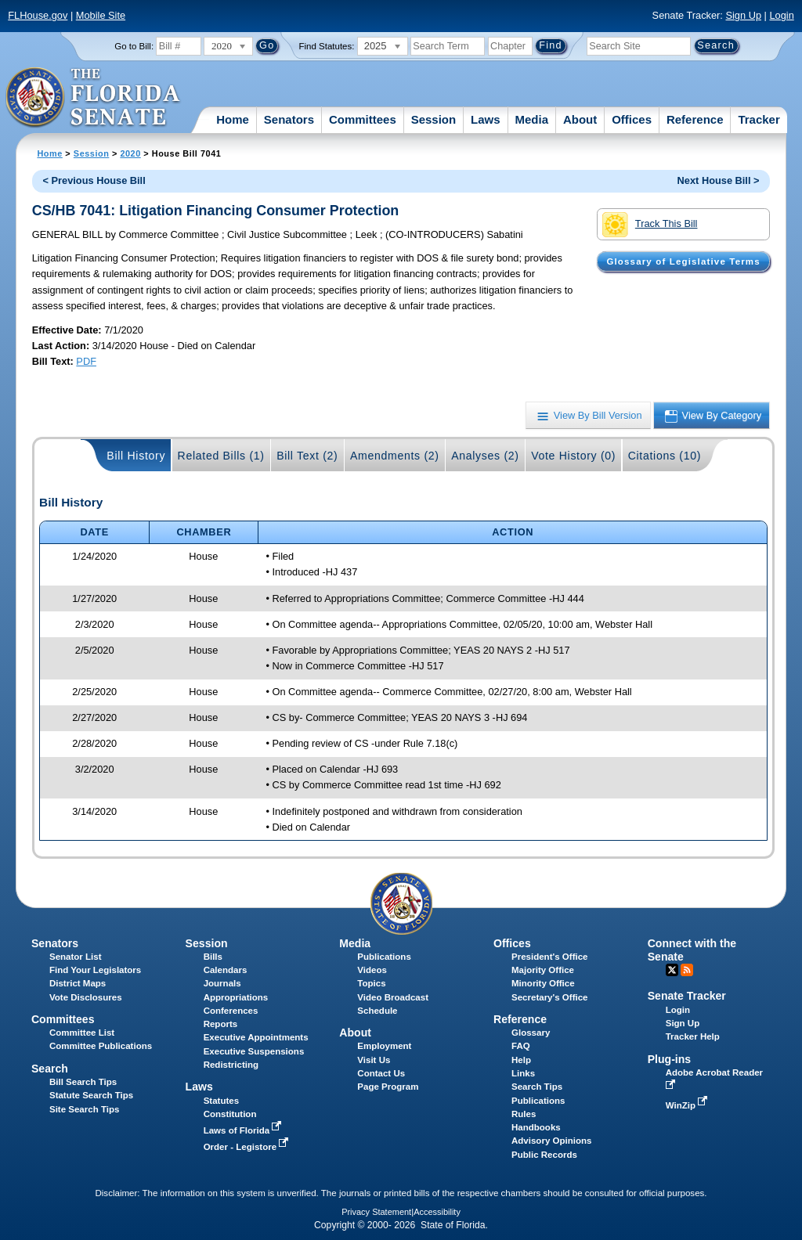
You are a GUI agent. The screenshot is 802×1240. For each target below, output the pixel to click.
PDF (86, 361)
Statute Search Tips (91, 1095)
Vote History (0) (573, 455)
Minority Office (543, 983)
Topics (371, 983)
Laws (485, 119)
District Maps (77, 983)
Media (532, 119)
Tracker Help (693, 1036)
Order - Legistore (248, 1147)
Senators (289, 119)
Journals (222, 983)
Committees (362, 119)
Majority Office (542, 970)
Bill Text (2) (307, 455)
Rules (523, 1114)
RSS (687, 970)
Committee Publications (100, 1046)
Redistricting (231, 1064)
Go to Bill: (134, 46)
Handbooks (536, 1127)
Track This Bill (649, 224)
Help (521, 1060)
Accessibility (437, 1212)
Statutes (221, 1100)
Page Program (387, 1086)
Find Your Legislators (95, 970)
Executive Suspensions (254, 1051)
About (580, 119)
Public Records (544, 1154)
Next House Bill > (718, 180)
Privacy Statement (376, 1212)
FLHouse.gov (37, 15)
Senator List (75, 956)
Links (523, 1073)
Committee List (81, 1032)
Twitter (672, 970)
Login (781, 15)
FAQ (520, 1046)
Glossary (530, 1032)
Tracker (758, 119)
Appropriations (236, 997)
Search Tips (536, 1086)
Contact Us (381, 1073)
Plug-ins (670, 1059)
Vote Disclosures (85, 997)
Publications (383, 956)
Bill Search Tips (83, 1082)
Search (49, 1068)
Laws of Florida (244, 1130)
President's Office (549, 956)
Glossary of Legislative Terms (683, 261)
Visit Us (373, 1060)
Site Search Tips (84, 1109)
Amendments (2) (394, 455)
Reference (695, 119)
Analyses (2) (485, 455)
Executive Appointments (256, 1037)
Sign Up (743, 15)
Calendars (225, 970)
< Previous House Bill (94, 180)
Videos (372, 970)
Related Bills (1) (221, 455)
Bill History (136, 455)
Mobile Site (100, 15)
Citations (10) (664, 455)
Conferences (231, 1010)
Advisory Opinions (551, 1140)
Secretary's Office (549, 997)
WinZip (688, 1105)
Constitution (230, 1114)
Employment (384, 1046)
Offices (632, 119)
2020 (130, 153)
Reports (221, 1024)
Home (232, 119)
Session (434, 119)
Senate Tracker (687, 995)
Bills (213, 956)
